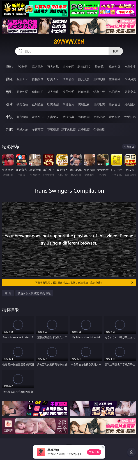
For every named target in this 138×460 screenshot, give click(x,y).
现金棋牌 (114, 67)
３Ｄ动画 (68, 79)
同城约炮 (22, 129)
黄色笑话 (114, 117)
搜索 (116, 51)
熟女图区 (114, 104)
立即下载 (94, 452)
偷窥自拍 (22, 104)
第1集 (8, 293)
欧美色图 (53, 104)
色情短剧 (99, 129)
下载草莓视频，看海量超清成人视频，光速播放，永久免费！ (84, 282)
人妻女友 (53, 117)
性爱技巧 (130, 117)
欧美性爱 (68, 92)
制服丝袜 (84, 92)
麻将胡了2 (83, 67)
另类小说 (99, 117)
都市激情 (22, 117)
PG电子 (22, 67)
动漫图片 (68, 104)
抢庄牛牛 (130, 67)
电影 (9, 91)
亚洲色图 (37, 104)
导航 (9, 129)
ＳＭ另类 (130, 79)
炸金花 (99, 67)
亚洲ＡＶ (22, 79)
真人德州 (37, 67)
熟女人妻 (84, 79)
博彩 (9, 66)
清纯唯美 (99, 104)
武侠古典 (68, 117)
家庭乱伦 (37, 117)
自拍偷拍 (37, 79)
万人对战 (53, 67)
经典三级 (99, 92)
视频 (9, 79)
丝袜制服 (99, 79)
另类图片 (130, 104)
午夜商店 (37, 129)
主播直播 (114, 79)
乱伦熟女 (114, 92)
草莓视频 (53, 129)
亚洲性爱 (22, 92)
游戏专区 (68, 67)
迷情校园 (84, 117)
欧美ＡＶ (53, 79)
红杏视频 (84, 129)
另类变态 (130, 92)
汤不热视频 (68, 129)
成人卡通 (53, 92)
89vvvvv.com (69, 42)
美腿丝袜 (84, 104)
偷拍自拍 (37, 92)
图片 (9, 104)
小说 (9, 116)
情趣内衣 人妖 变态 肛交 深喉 (34, 293)
